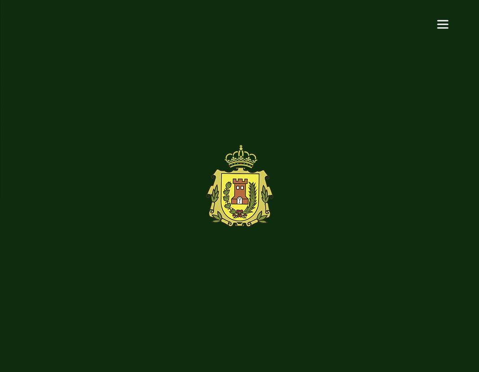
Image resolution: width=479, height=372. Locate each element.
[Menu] (442, 23)
